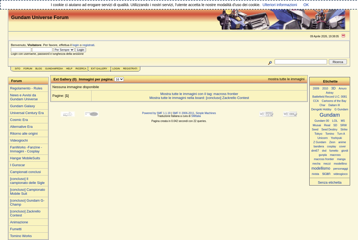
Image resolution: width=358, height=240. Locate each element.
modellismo (320, 168)
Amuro (343, 88)
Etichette (330, 81)
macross (335, 154)
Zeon (332, 142)
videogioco (340, 173)
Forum (28, 68)
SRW (343, 125)
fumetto (333, 150)
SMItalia (196, 116)
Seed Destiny (329, 129)
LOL (335, 120)
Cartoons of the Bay (334, 100)
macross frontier (324, 159)
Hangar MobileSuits (25, 158)
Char (322, 105)
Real (327, 125)
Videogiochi (19, 140)
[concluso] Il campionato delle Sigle (27, 181)
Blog (38, 68)
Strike (344, 129)
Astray (329, 92)
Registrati (130, 68)
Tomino (329, 133)
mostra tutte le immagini (286, 79)
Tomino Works (21, 236)
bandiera (319, 146)
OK (306, 5)
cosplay (331, 146)
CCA (316, 100)
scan (326, 173)
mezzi (326, 163)
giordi (344, 150)
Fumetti (15, 229)
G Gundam (341, 109)
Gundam (330, 115)
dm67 (315, 150)
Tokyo (318, 133)
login (75, 45)
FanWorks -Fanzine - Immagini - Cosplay (26, 149)
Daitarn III (334, 105)
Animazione (19, 222)
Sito (17, 68)
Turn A (341, 133)
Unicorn (323, 137)
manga (341, 159)
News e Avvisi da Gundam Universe (24, 97)
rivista (315, 173)
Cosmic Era (19, 120)
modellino (340, 163)
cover (342, 146)
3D (333, 88)
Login (116, 68)
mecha (316, 163)
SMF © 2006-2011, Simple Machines (194, 113)
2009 (316, 88)
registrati (88, 45)
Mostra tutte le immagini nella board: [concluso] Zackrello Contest (199, 98)
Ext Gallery (99, 68)
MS (343, 120)
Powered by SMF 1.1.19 (156, 113)
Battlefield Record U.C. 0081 (329, 96)
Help (69, 68)
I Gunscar (17, 165)
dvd (324, 150)
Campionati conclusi (25, 172)
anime (342, 142)
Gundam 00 (322, 120)
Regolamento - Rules (26, 88)
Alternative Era (21, 127)
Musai (317, 125)
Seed (315, 129)
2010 (325, 88)
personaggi (340, 168)
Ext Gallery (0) (64, 79)
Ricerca (80, 68)
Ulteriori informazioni (279, 5)
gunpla (323, 154)
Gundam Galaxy (22, 106)
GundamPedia (54, 68)
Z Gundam (319, 142)
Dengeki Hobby (321, 109)
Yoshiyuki (336, 138)
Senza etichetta (330, 182)
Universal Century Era (27, 113)
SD (335, 125)
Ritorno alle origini (24, 133)
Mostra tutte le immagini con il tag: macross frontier (199, 94)
